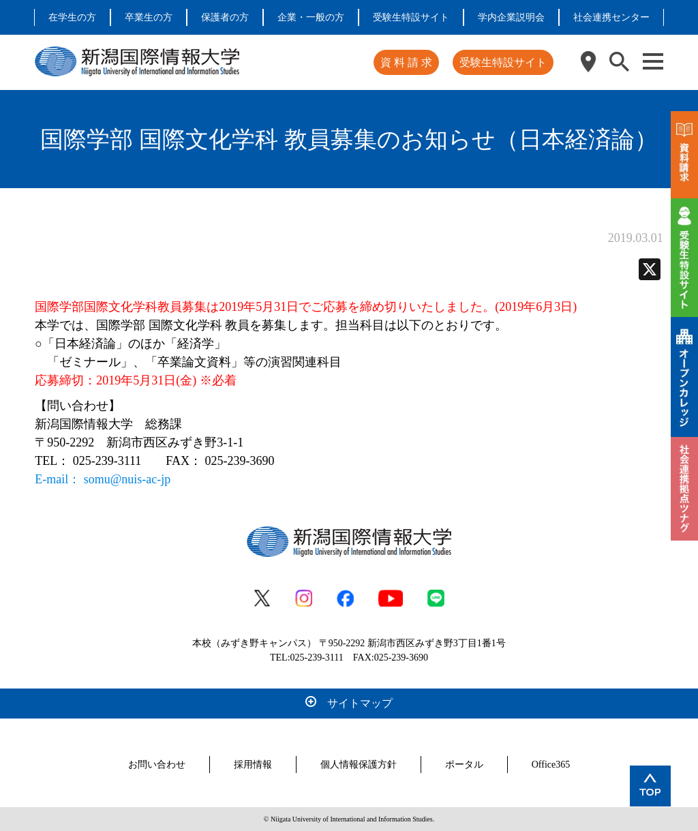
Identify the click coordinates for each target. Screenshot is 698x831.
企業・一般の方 (310, 17)
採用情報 (253, 764)
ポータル (464, 764)
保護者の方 (225, 17)
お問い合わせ (156, 764)
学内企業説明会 (511, 17)
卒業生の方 (148, 17)
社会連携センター (611, 17)
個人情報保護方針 (358, 764)
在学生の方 (72, 17)
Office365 (551, 764)
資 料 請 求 (406, 62)
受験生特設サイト (411, 17)
